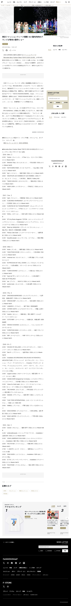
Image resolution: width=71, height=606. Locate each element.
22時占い (40, 2)
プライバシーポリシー (36, 574)
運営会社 (23, 574)
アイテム (11, 591)
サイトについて (6, 574)
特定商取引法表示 (34, 594)
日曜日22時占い (23, 567)
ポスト (13, 571)
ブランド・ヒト (32, 2)
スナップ (52, 2)
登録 (58, 106)
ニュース (9, 2)
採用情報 (12, 574)
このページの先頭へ (8, 542)
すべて (49, 49)
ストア (25, 2)
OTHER (66, 102)
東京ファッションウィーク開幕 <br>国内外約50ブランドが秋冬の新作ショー (37, 5)
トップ (2, 5)
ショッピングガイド (7, 594)
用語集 (39, 571)
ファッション (15, 5)
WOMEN (58, 102)
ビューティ (19, 2)
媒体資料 (18, 574)
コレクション (6, 571)
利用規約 (28, 574)
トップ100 (46, 2)
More (58, 2)
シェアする (12, 50)
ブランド (5, 591)
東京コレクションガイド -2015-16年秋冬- (16, 143)
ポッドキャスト (31, 571)
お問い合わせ (45, 574)
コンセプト (30, 591)
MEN (51, 102)
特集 (14, 2)
